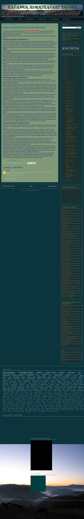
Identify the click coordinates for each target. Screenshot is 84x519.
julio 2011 (68, 91)
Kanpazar (60, 381)
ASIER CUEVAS (13, 384)
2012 (65, 77)
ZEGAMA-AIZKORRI (66, 342)
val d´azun (17, 391)
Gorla (51, 388)
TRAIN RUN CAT (65, 310)
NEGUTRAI (5, 402)
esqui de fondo (7, 391)
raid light (69, 409)
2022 (65, 56)
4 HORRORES (79, 380)
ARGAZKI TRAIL (21, 387)
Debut (16, 394)
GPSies (63, 358)
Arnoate (41, 387)
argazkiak (62, 372)
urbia (38, 411)
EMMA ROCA (64, 239)
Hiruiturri (8, 397)
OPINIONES (38, 402)
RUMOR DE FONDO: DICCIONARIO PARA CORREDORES (70, 175)
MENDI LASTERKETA (9, 374)
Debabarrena (11, 394)
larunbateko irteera (26, 372)
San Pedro (34, 380)
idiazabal (35, 383)
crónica (70, 406)
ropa (73, 409)
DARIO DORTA (65, 229)
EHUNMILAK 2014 (44, 384)
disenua (81, 406)
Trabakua (31, 390)
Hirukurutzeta (56, 388)
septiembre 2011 (69, 87)
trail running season (16, 411)
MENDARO (37, 400)
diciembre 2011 (69, 81)
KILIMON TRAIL (17, 399)
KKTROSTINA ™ (9, 19)
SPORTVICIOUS (65, 289)
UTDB (28, 405)
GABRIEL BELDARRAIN (67, 242)
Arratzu (46, 387)
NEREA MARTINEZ (66, 269)
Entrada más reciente (9, 186)
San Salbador (22, 403)
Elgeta (81, 394)
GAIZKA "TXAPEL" (66, 244)
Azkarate (51, 387)
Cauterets (66, 393)
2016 (65, 69)
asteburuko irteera (18, 375)
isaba (39, 383)
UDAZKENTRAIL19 (38, 390)
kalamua (75, 375)
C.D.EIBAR (50, 393)
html (42, 408)
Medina (59, 400)
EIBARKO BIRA (68, 113)
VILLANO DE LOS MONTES (67, 297)
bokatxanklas (51, 406)
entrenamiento (46, 374)
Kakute (30, 399)
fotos (79, 372)
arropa (52, 380)
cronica (38, 375)
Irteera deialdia (74, 384)
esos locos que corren (19, 408)
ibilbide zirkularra (51, 372)
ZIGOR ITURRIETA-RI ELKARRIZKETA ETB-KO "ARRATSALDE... (70, 170)
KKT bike (80, 378)
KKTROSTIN (6, 375)
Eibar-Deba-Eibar (75, 394)
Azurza (16, 393)
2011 (65, 79)
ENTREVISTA (50, 394)
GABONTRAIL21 (53, 396)
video (69, 380)
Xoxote (51, 405)
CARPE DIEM (65, 224)
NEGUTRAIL (11, 390)
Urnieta (36, 405)
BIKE (28, 384)
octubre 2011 (68, 85)
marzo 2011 (68, 99)
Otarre (68, 402)
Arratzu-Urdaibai (6, 393)
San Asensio (66, 381)
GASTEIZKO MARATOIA (62, 396)
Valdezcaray (46, 405)
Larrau (75, 388)
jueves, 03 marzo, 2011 (12, 175)
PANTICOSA (73, 402)
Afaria (27, 387)
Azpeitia (12, 393)
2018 (65, 65)
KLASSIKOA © (30, 19)
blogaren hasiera (44, 406)
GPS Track (73, 377)
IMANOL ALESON (37, 397)
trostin (23, 411)
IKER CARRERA (29, 397)
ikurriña (77, 408)
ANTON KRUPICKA (66, 212)
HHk (82, 396)
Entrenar (19, 396)
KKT (8, 386)
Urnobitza (41, 405)
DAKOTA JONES (65, 227)
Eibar (34, 377)
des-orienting (75, 406)
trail (13, 391)
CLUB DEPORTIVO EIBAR (67, 340)
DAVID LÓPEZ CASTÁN (67, 232)
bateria (17, 406)
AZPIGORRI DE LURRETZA (67, 219)
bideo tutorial (22, 406)
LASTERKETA (6, 380)
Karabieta (39, 399)
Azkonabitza (55, 378)
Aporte (36, 387)
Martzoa (47, 400)
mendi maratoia (36, 409)
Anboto (59, 377)
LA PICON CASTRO (57, 399)
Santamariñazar (29, 403)
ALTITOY (39, 378)
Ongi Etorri (49, 402)
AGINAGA (5, 381)
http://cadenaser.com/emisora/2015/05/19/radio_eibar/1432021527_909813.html (60, 408)
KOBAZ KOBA (24, 399)
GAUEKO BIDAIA (65, 384)
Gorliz (78, 396)
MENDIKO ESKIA (41, 377)
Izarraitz (63, 388)
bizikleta (60, 390)
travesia (4, 387)
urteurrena (50, 411)
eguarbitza (5, 408)
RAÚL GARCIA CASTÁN (67, 274)
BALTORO (22, 393)
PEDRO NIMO (80, 402)
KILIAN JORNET (65, 257)
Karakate (80, 377)
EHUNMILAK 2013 (64, 378)
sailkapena (80, 386)
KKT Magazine (54, 19)
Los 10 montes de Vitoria (20, 400)
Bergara (36, 393)
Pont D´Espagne (26, 380)
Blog (45, 393)
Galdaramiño (68, 375)
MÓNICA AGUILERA (66, 267)
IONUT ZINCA (50, 397)
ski (48, 383)
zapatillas (55, 411)
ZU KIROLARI (66, 405)
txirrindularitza (28, 411)
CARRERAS (67, 164)
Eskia (9, 377)
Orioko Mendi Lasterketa (57, 402)
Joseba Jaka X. (10, 399)
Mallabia (42, 400)
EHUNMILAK (64, 345)
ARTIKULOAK (14, 163)
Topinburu (40, 380)
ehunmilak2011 (16, 377)
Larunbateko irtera (69, 103)
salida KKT (70, 374)
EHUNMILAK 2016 (71, 387)
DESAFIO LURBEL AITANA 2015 (76, 393)
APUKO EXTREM (47, 378)
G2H (30, 396)
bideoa (39, 372)
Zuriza (4, 378)
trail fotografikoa (31, 378)
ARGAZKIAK (66, 19)
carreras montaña (58, 406)
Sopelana (39, 403)
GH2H (70, 396)
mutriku (47, 409)
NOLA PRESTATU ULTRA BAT (29, 402)
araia (10, 406)
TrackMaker (65, 355)
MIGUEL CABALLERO (66, 259)
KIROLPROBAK (65, 322)
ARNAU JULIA (65, 214)
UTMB (32, 405)
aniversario (6, 406)
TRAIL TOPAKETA (50, 403)
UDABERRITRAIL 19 (79, 403)
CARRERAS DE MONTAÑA (67, 327)
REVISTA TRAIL (65, 315)
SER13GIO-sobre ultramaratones (70, 287)
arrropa (49, 390)
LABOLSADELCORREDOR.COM (69, 399)
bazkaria (10, 378)
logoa (49, 377)
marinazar (64, 380)
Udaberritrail (5, 383)
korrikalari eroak (15, 409)
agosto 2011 (68, 89)
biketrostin (29, 406)
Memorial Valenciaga (66, 400)
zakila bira (53, 383)
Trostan (72, 403)
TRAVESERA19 (66, 403)
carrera (50, 375)
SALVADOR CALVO (66, 277)
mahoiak (30, 409)
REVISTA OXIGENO (66, 312)
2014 (65, 73)
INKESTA (44, 397)
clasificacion (65, 390)
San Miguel (16, 403)
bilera (33, 406)
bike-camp (16, 378)
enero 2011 (68, 181)
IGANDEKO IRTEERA (69, 101)
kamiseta (8, 409)
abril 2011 (68, 97)
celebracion (65, 406)
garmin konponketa (33, 408)
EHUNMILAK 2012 (34, 384)
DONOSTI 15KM (58, 387)
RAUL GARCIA (21, 163)
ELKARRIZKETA (21, 388)
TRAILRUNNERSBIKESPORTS (68, 292)
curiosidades (73, 390)
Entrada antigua (52, 186)
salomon (77, 409)
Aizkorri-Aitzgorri (12, 381)
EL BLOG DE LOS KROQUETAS (68, 237)
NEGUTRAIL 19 (11, 402)
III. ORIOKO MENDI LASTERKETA (18, 397)
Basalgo (31, 393)
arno (14, 406)
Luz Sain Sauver (30, 400)
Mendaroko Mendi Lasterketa (77, 400)
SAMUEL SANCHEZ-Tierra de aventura (71, 282)
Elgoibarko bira (35, 388)
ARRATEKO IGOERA (78, 383)
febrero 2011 (68, 179)
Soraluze (44, 403)
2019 (65, 62)
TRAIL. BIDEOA (59, 403)
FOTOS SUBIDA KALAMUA (70, 140)
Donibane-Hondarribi (23, 394)
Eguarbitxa (52, 384)
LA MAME (50, 399)
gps (39, 408)
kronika (79, 374)
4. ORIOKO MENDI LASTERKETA (64, 383)
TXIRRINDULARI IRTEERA (21, 390)
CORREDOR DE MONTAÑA (67, 332)
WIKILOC (64, 360)
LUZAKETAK (64, 335)
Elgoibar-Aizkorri (6, 396)
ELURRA (28, 388)
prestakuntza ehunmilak (54, 409)
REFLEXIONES (10, 403)
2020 (65, 60)
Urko (11, 383)
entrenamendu (11, 408)
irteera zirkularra (58, 374)
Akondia (54, 377)
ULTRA (72, 381)
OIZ (11, 380)
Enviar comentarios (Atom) (33, 190)
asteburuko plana (22, 383)
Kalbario (34, 399)
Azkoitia (19, 381)
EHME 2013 (30, 394)
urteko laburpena (44, 411)
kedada (44, 375)
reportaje (44, 383)
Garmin (74, 396)
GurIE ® (20, 19)
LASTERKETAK (65, 325)
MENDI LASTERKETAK (31, 386)
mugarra (42, 409)
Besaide (40, 393)
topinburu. (10, 411)
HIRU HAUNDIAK (45, 381)
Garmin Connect (66, 353)
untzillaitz (34, 411)
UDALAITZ (46, 380)
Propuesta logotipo (69, 117)
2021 (65, 58)
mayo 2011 (67, 95)
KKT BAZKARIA (14, 386)
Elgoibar (58, 384)
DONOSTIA (5, 394)
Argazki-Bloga (42, 19)
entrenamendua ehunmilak (66, 386)
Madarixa (80, 388)
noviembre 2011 (69, 83)
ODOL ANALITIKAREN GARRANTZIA (69, 337)
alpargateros (72, 405)
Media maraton (53, 400)
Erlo (23, 396)
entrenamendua (8, 372)
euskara (26, 408)
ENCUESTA (44, 394)
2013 (65, 75)
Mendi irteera (71, 372)
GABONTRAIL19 (44, 388)
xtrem (9, 387)
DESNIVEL (64, 317)
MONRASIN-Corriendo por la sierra (70, 264)
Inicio (31, 186)
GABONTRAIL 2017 (37, 396)
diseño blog (56, 386)
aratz (45, 390)
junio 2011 (68, 93)
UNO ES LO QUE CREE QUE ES (68, 294)
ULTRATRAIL (22, 405)
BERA (27, 393)
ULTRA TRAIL (79, 381)
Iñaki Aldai (70, 397)
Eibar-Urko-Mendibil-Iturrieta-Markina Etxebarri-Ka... (70, 153)
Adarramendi (22, 384)
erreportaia (57, 380)
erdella (75, 386)
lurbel (26, 409)
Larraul (13, 400)
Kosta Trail (45, 399)
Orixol (64, 402)
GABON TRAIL (26, 381)
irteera (23, 377)
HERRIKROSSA (65, 320)
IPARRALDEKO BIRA (58, 397)
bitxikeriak (37, 406)
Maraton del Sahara (69, 162)
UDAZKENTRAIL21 (15, 405)
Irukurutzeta (53, 381)
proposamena (63, 409)
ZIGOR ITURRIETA (58, 405)
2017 (65, 67)
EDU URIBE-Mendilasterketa (68, 234)
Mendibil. (4, 390)
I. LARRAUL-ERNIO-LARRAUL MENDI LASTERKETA (69, 121)
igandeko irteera (58, 375)
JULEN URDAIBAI (66, 254)
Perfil (15, 380)
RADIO (4, 403)
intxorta (23, 378)
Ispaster (65, 397)
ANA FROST (64, 209)
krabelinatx (21, 409)
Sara (35, 403)
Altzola (32, 387)
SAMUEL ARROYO (65, 279)
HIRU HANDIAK (35, 381)
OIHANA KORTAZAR (66, 272)
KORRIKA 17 (69, 388)
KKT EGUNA (21, 386)
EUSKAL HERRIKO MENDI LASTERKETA (63, 394)
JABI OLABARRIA (77, 397)
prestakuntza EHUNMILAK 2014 (28, 374)
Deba (65, 387)
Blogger (48, 495)
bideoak (54, 390)
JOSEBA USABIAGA (66, 252)
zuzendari (14, 387)
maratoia (29, 377)
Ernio (27, 396)
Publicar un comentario (10, 178)
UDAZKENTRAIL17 (6, 405)
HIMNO (4, 397)
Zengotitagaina (49, 386)
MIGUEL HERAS (65, 262)
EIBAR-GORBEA (37, 394)
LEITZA (8, 400)
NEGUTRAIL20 (19, 402)
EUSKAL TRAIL (65, 330)
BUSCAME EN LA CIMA (67, 222)
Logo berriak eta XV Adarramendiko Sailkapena (70, 110)
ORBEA (44, 402)
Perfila (19, 380)
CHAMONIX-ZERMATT (58, 393)
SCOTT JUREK (65, 284)
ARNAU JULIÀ (65, 217)
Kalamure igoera (69, 159)
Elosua (15, 396)
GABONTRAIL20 (45, 396)
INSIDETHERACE (65, 249)
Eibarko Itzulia (73, 378)
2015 (65, 71)
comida (29, 383)
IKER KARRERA (65, 247)
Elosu (11, 396)
